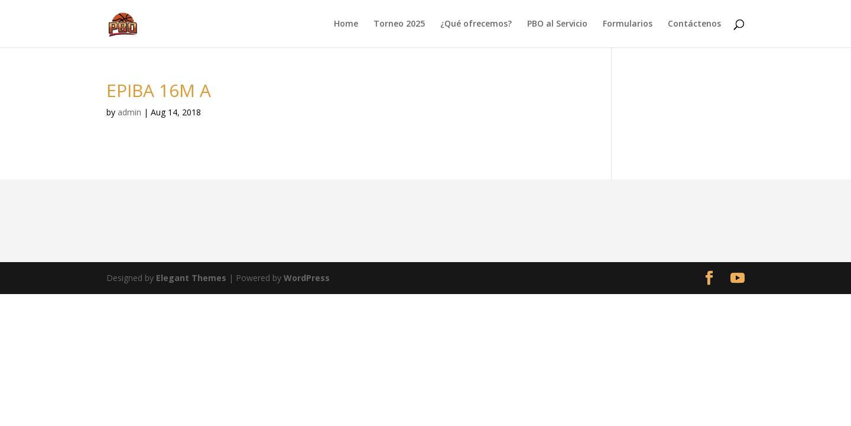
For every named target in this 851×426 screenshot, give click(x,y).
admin (129, 112)
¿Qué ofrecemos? (476, 24)
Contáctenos (694, 24)
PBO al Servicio (557, 24)
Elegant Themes (191, 277)
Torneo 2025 (399, 24)
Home (346, 24)
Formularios (627, 24)
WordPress (307, 277)
